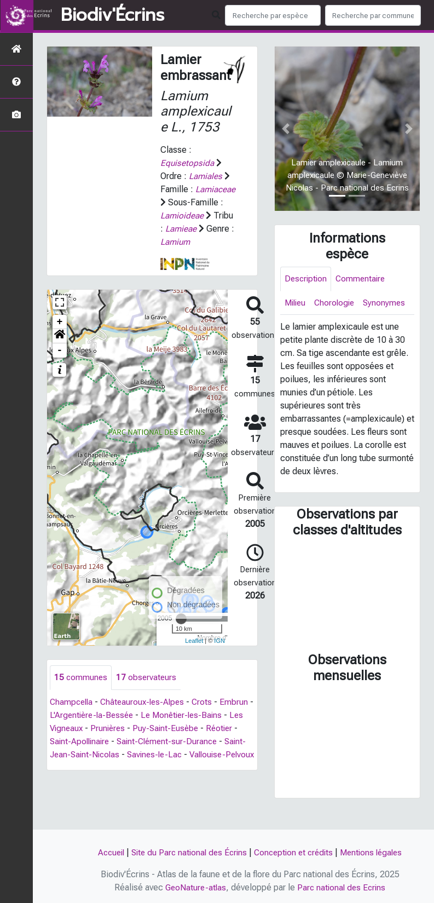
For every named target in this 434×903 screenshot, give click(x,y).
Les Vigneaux (104, 742)
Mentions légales (377, 852)
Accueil (104, 852)
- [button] (60, 363)
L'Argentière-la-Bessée (129, 728)
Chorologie (338, 303)
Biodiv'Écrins (112, 15)
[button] (60, 349)
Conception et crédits (295, 852)
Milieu (296, 303)
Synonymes (306, 328)
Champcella (72, 715)
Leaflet (194, 654)
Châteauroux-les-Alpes (146, 715)
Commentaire (363, 279)
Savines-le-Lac (222, 768)
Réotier (69, 755)
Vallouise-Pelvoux (89, 781)
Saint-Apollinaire (122, 755)
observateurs (147, 691)
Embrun (64, 728)
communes (81, 691)
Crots (208, 715)
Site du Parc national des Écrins (186, 852)
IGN (219, 654)
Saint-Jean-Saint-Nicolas (137, 768)
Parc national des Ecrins (342, 887)
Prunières (155, 742)
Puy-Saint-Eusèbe (215, 742)
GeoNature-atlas (194, 887)
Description (307, 279)
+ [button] (60, 335)
